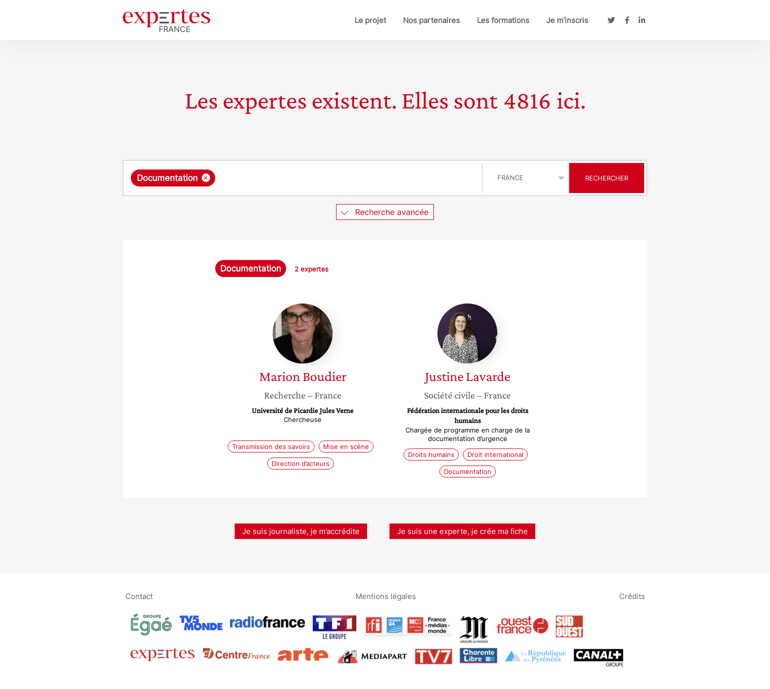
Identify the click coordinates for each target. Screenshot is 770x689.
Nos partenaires (431, 20)
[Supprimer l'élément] (206, 178)
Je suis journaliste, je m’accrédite (301, 531)
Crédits (632, 596)
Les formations (503, 20)
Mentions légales (386, 596)
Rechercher (606, 178)
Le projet (370, 20)
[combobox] (304, 178)
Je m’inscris (567, 20)
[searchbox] (320, 178)
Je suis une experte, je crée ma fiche (462, 531)
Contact (139, 596)
